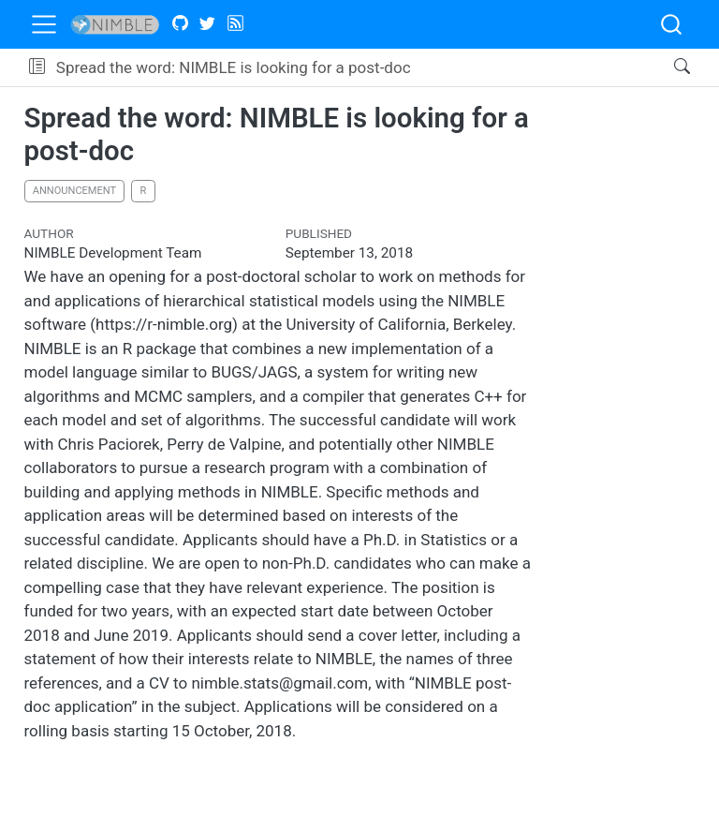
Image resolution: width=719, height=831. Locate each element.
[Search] (666, 67)
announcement (74, 191)
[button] (37, 67)
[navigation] (536, 67)
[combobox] (672, 24)
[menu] (44, 24)
